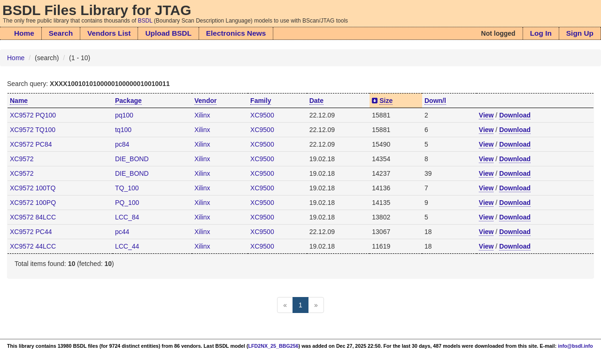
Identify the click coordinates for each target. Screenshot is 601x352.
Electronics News (236, 33)
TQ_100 (127, 188)
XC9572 (22, 159)
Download (515, 115)
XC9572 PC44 (31, 231)
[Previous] (285, 305)
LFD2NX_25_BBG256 (273, 346)
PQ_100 (127, 202)
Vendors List (109, 33)
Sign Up (579, 33)
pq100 (124, 115)
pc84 (122, 144)
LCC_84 (127, 217)
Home (24, 33)
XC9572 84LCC (33, 217)
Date (316, 100)
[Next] (316, 305)
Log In (541, 33)
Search (61, 33)
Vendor (205, 100)
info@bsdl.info (575, 346)
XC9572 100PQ (33, 202)
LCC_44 (127, 246)
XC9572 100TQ (32, 188)
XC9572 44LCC (33, 246)
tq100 (123, 129)
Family (260, 100)
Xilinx (202, 115)
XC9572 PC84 (31, 144)
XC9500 (262, 115)
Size (386, 100)
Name (19, 100)
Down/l (435, 100)
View (486, 115)
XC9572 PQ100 (33, 115)
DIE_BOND (132, 159)
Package (128, 100)
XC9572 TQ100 (32, 129)
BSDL (145, 20)
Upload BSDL (168, 33)
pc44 (122, 231)
